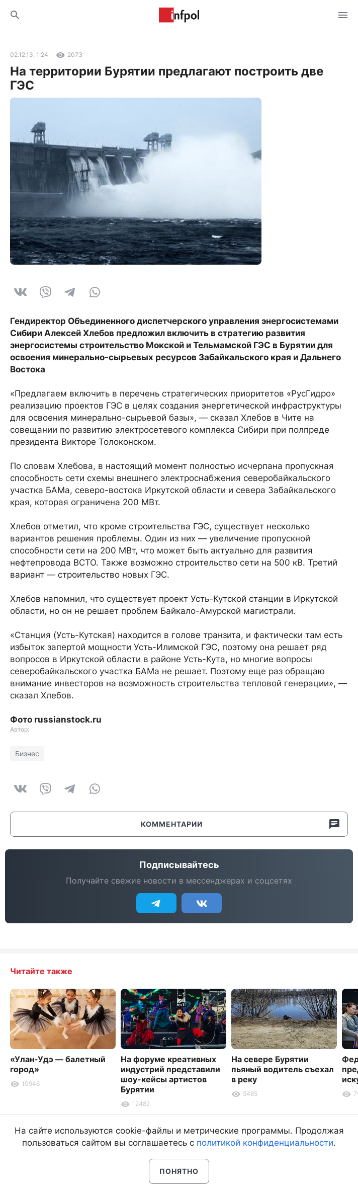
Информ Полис (179, 15)
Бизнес (27, 753)
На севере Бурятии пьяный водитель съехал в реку (282, 1069)
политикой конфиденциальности (265, 1143)
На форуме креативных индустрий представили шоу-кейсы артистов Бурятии (170, 1074)
